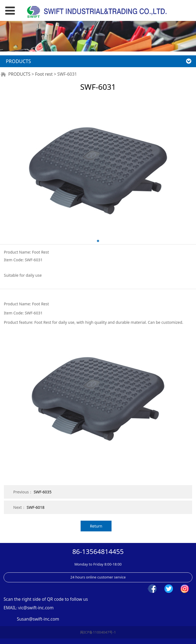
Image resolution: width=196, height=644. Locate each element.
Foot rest (44, 74)
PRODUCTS (19, 74)
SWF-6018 (35, 507)
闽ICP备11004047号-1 (98, 632)
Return (96, 526)
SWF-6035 (43, 491)
